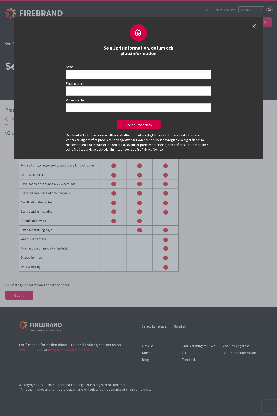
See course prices (139, 125)
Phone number (76, 100)
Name (70, 67)
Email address (75, 84)
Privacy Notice (152, 149)
